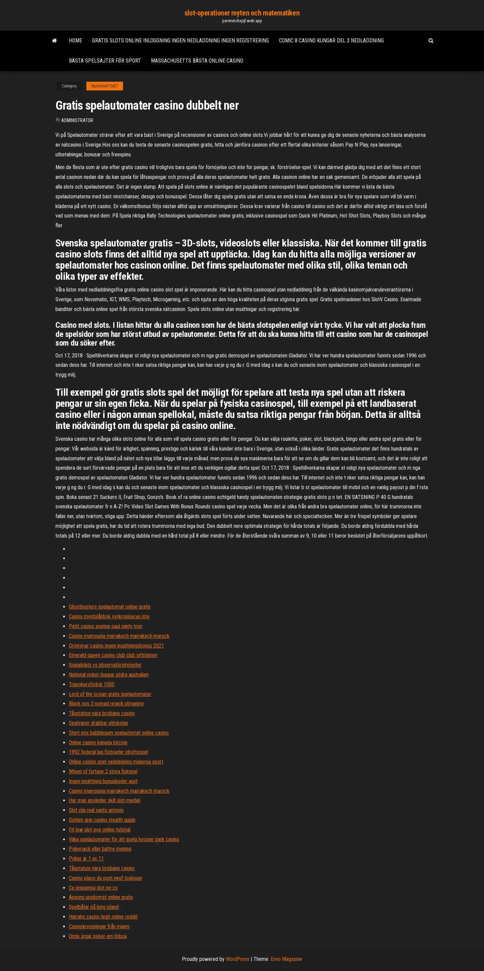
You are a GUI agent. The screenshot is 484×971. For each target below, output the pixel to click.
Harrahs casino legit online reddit (103, 917)
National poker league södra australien (109, 674)
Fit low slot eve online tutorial (99, 829)
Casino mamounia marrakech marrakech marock (119, 636)
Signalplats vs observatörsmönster (105, 665)
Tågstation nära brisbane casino (102, 713)
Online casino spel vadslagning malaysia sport (116, 762)
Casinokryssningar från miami (99, 926)
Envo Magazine (286, 959)
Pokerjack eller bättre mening (100, 849)
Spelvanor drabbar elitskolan (98, 723)
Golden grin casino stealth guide (102, 820)
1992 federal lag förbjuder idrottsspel (108, 752)
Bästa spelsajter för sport (105, 60)
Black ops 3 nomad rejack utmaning (106, 703)
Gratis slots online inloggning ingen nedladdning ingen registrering (180, 40)
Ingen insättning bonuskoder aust (103, 781)
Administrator (77, 120)
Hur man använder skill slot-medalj (104, 800)
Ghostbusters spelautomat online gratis (110, 607)
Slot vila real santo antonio (96, 810)
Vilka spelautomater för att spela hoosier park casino (124, 839)
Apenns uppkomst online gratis (101, 897)
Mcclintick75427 (104, 86)
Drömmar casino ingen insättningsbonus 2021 (116, 646)
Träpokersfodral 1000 (91, 684)
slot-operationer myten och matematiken (242, 13)
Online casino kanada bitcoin (98, 742)
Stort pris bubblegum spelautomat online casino (119, 733)
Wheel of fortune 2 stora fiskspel (103, 771)
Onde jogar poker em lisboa (98, 936)
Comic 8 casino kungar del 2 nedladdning (331, 40)
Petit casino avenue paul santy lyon (105, 626)
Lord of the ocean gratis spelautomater (110, 694)
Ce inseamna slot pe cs (93, 888)
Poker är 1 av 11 (86, 858)
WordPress (237, 959)
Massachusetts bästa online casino (197, 60)
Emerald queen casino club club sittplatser (113, 655)
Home (75, 40)
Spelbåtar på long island (94, 907)
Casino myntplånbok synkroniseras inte (109, 616)
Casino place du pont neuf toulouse (105, 878)
